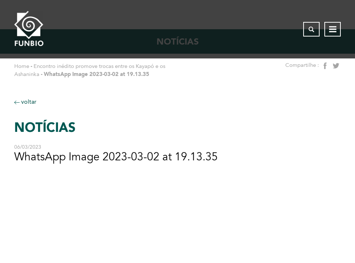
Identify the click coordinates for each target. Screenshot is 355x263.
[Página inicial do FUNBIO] (28, 29)
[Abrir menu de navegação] (332, 29)
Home (21, 66)
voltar (25, 101)
